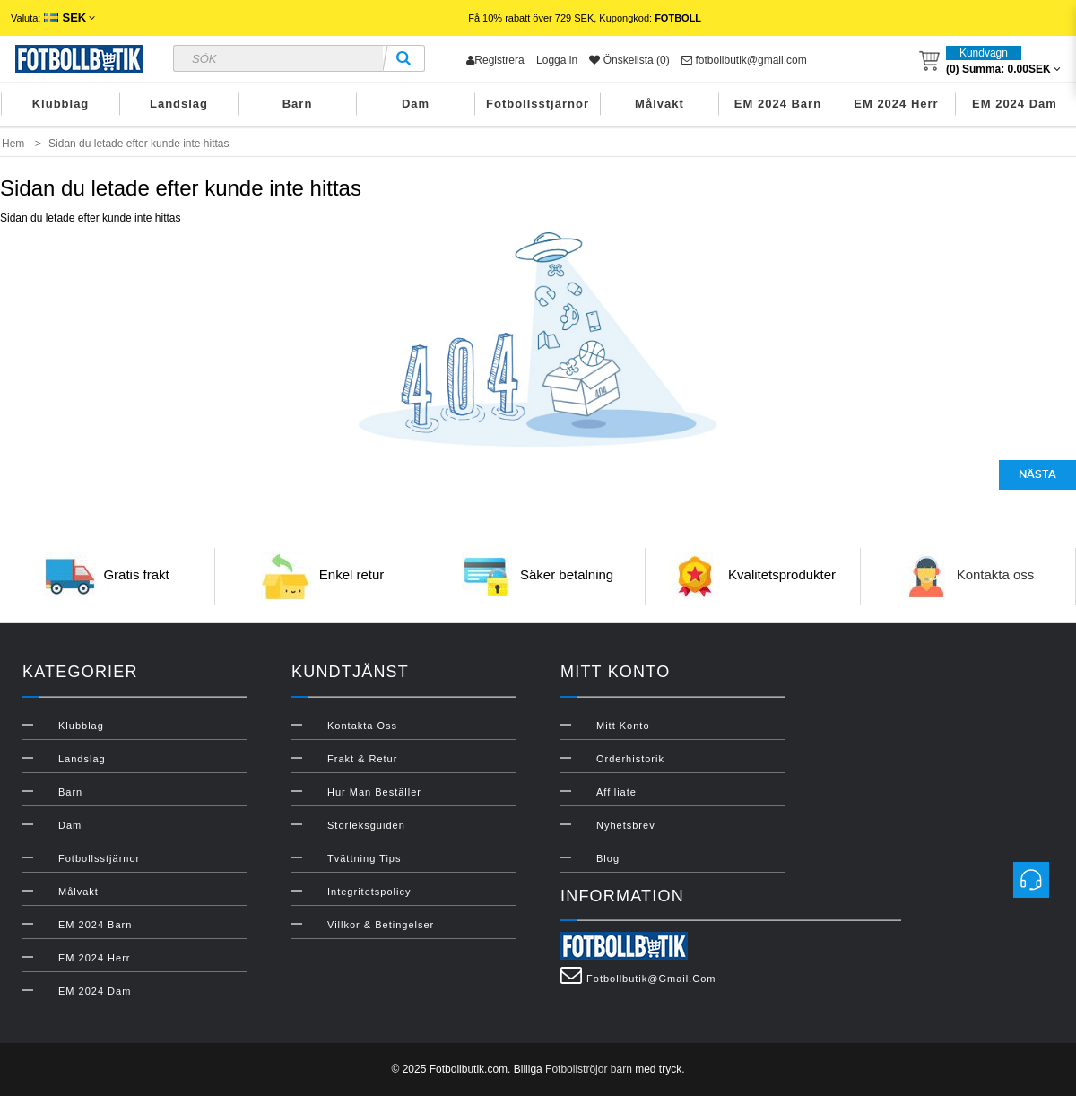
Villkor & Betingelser (380, 924)
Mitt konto (623, 725)
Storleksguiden (366, 825)
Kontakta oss (996, 574)
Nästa (1037, 474)
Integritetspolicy (369, 891)
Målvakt (659, 103)
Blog (608, 858)
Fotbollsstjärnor (537, 103)
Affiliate (616, 792)
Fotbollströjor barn (588, 1069)
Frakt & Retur (362, 758)
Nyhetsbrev (625, 825)
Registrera (495, 60)
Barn (297, 103)
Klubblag (61, 103)
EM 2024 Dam (1014, 103)
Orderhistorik (630, 758)
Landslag (179, 103)
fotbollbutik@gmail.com (744, 60)
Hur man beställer (374, 792)
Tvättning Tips (364, 858)
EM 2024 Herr (896, 103)
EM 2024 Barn (777, 103)
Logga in (556, 60)
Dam (416, 103)
